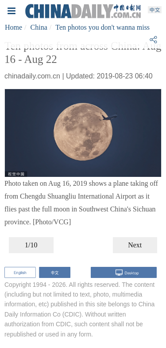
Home (13, 27)
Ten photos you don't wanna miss (102, 27)
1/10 (31, 245)
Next (135, 245)
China (39, 27)
